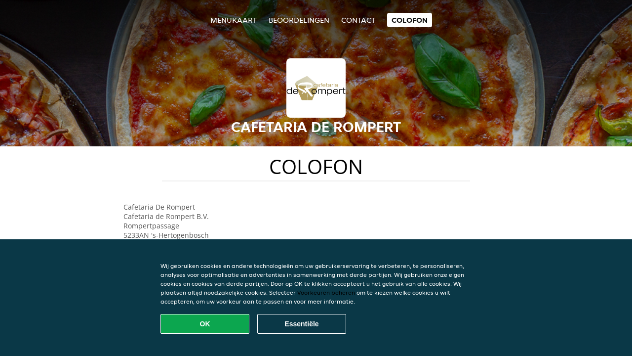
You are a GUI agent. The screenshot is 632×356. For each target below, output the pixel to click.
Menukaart (233, 20)
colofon (410, 20)
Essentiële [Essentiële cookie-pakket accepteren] (301, 324)
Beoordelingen (299, 20)
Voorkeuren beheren (326, 292)
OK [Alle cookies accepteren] (205, 324)
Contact (358, 20)
